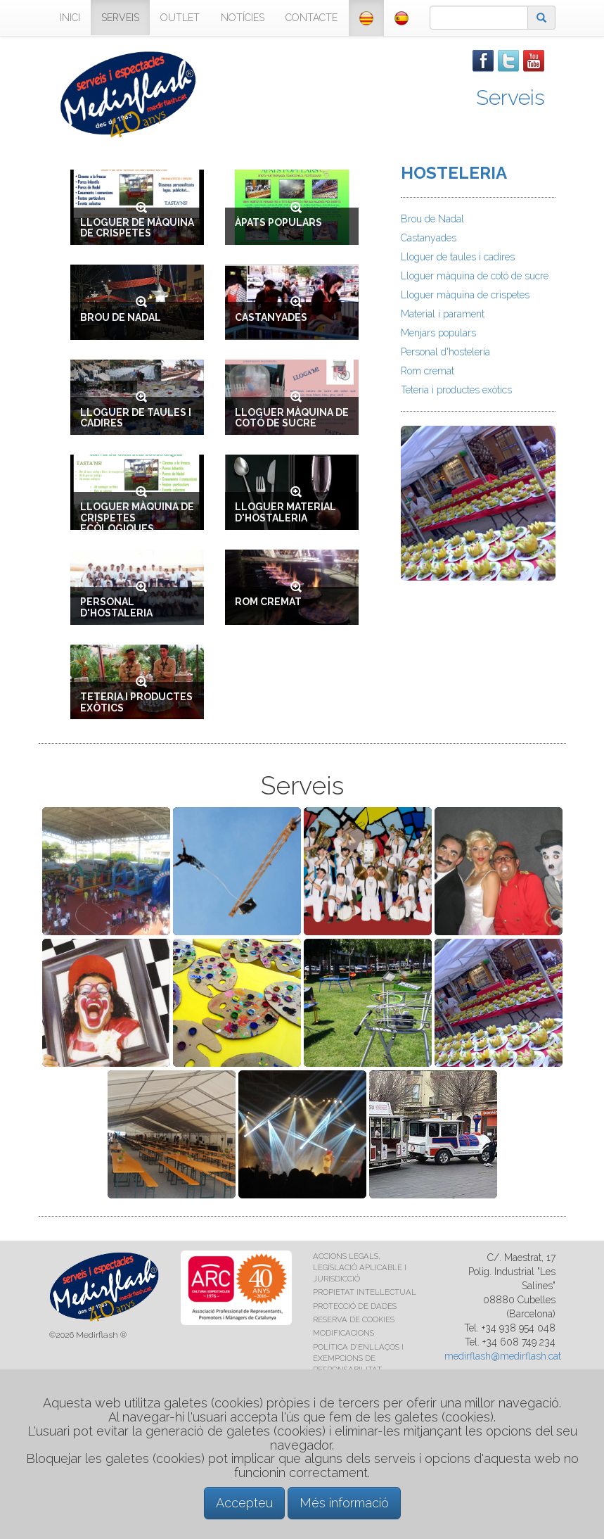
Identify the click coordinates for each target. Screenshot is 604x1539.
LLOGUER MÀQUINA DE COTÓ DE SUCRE (292, 418)
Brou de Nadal (432, 218)
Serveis (510, 97)
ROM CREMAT (268, 601)
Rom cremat (427, 370)
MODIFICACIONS (343, 1333)
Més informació (344, 1502)
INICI (70, 17)
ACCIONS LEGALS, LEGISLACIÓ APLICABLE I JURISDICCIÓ (359, 1267)
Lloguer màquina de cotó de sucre (474, 275)
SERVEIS (120, 17)
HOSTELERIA (454, 173)
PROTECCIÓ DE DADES (355, 1306)
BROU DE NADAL (120, 317)
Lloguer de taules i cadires (458, 256)
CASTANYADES (271, 317)
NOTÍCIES (242, 17)
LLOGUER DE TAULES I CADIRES (135, 418)
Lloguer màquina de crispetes (465, 294)
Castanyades (428, 237)
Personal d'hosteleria (445, 351)
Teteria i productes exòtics (456, 389)
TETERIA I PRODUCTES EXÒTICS (136, 702)
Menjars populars (438, 332)
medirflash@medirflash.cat (502, 1356)
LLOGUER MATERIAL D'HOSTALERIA (285, 512)
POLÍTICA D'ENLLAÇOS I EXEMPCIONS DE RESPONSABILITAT (358, 1358)
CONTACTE (311, 17)
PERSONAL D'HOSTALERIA (116, 607)
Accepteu (244, 1502)
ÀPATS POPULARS (278, 222)
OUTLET (180, 17)
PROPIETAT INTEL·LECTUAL (364, 1292)
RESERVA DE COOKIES (353, 1319)
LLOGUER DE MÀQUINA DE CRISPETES (137, 228)
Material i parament (442, 313)
